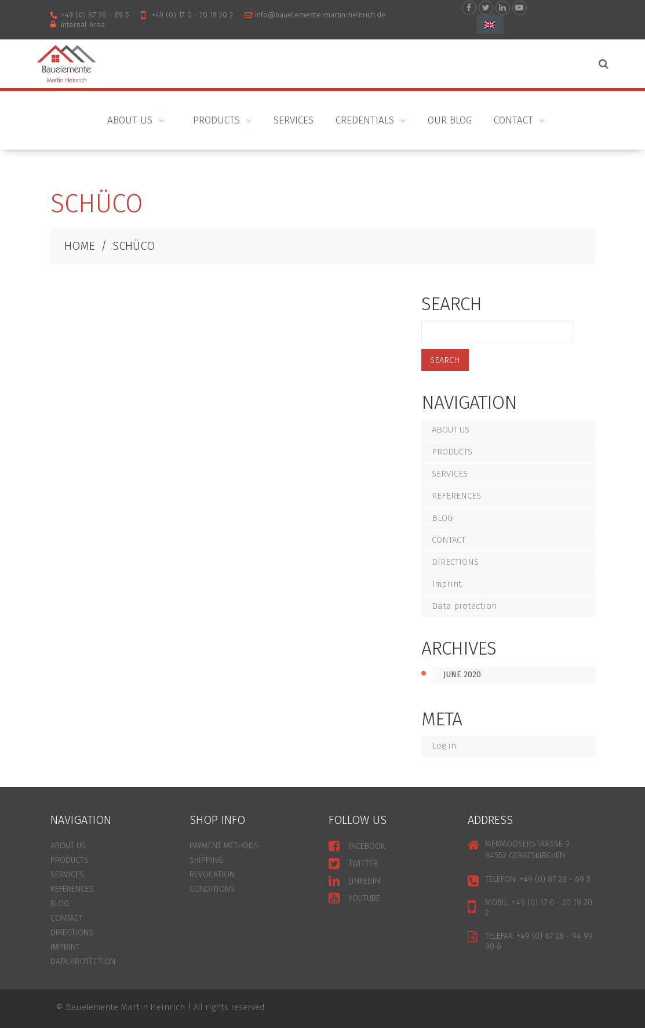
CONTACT (514, 121)
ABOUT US (126, 121)
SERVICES (450, 473)
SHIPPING (206, 860)
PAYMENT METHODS (224, 846)
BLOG (442, 518)
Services (294, 120)
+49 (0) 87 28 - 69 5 (95, 14)
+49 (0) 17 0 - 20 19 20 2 (192, 14)
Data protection (464, 606)
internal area (83, 24)
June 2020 (462, 675)
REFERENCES (456, 496)
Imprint (447, 584)
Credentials (365, 121)
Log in (444, 745)
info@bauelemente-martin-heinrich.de (320, 14)
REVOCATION (212, 875)
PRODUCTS (217, 121)
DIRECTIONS (455, 562)
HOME (79, 246)
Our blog (450, 120)
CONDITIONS (212, 889)
